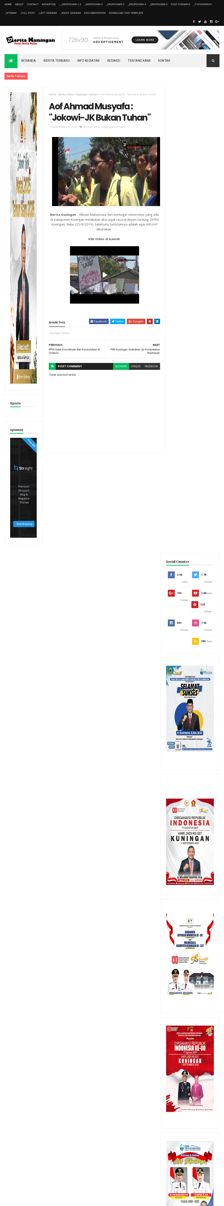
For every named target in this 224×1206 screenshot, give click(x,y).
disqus (133, 366)
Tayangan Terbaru (86, 94)
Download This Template (126, 13)
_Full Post (27, 13)
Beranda (28, 60)
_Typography (202, 4)
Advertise (49, 4)
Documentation (95, 13)
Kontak (164, 60)
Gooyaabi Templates (66, 1199)
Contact (32, 4)
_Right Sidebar (70, 13)
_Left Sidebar (47, 13)
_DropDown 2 (93, 4)
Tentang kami (139, 60)
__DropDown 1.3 (70, 4)
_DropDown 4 (136, 4)
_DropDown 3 (115, 4)
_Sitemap (11, 13)
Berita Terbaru (57, 60)
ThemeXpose (26, 1199)
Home (8, 4)
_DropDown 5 (158, 4)
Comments (206, 1066)
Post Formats (180, 4)
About (19, 4)
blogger (119, 366)
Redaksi (113, 60)
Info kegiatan (88, 60)
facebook (149, 366)
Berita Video (65, 94)
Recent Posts (180, 1066)
